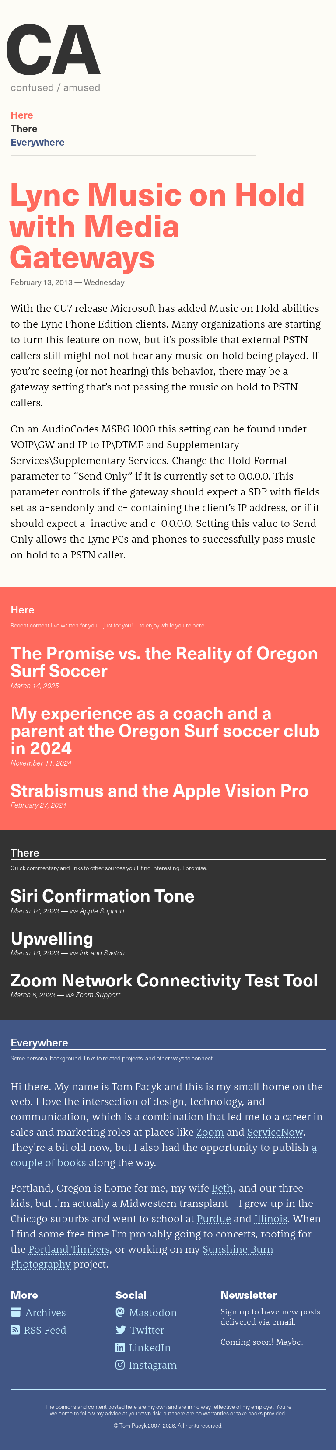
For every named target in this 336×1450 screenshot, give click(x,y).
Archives (38, 1312)
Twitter (140, 1329)
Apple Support (102, 910)
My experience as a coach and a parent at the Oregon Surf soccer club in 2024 (164, 730)
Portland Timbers (68, 1248)
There (24, 128)
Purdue (214, 1218)
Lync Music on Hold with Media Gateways (157, 223)
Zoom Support (98, 994)
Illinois (270, 1218)
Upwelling (52, 937)
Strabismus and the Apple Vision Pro (159, 789)
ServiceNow (275, 1131)
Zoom (210, 1131)
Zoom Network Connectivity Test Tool (164, 979)
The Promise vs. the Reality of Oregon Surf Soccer (164, 661)
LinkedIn (143, 1347)
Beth (222, 1187)
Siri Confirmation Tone (102, 894)
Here (21, 114)
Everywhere (37, 141)
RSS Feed (38, 1329)
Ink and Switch (102, 952)
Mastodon (146, 1312)
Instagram (146, 1364)
